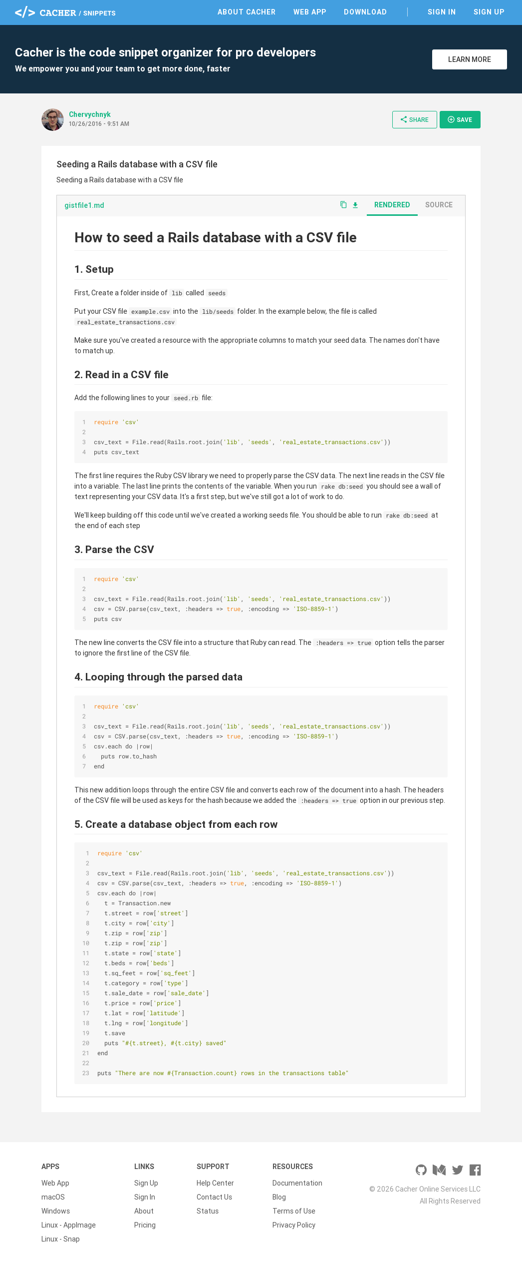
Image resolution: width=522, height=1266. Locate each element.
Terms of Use (293, 1211)
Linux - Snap (60, 1239)
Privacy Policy (293, 1225)
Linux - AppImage (68, 1225)
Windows (55, 1211)
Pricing (145, 1225)
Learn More (469, 59)
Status (208, 1211)
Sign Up (489, 11)
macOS (53, 1197)
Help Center (215, 1183)
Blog (279, 1197)
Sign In (442, 11)
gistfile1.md (84, 205)
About (144, 1211)
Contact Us (214, 1197)
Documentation (297, 1183)
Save (459, 119)
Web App (309, 11)
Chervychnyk (90, 114)
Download (365, 11)
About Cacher (247, 11)
